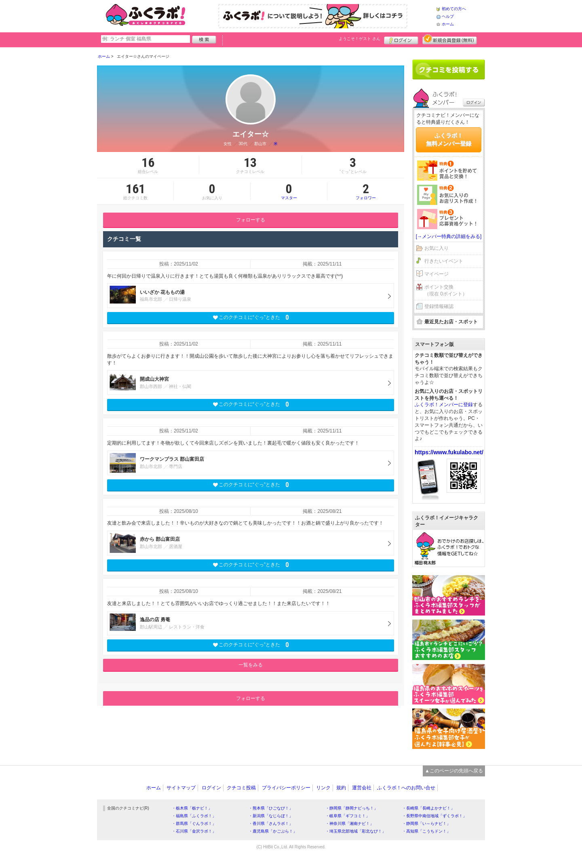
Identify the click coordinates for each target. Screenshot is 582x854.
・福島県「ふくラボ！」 (194, 816)
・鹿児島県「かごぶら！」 (273, 831)
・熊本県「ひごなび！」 (271, 808)
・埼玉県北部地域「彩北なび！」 (355, 831)
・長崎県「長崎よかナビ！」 (428, 808)
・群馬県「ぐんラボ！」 (194, 823)
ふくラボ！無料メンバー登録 (448, 139)
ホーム (448, 24)
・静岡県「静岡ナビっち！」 (351, 808)
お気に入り (436, 248)
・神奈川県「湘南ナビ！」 (349, 823)
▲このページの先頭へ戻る (454, 771)
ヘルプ (448, 16)
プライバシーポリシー (286, 788)
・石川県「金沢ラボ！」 (194, 831)
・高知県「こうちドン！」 (426, 831)
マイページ (436, 274)
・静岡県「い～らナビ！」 (426, 823)
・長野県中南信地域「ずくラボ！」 (434, 816)
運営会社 (361, 788)
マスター (289, 191)
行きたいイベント (443, 261)
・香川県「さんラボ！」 (271, 823)
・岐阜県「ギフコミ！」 (347, 816)
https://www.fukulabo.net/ (449, 452)
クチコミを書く (448, 69)
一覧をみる (250, 665)
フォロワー (365, 191)
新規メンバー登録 (449, 39)
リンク (323, 788)
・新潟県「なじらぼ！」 (271, 816)
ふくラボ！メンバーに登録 (444, 404)
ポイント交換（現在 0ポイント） (445, 290)
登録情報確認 (438, 306)
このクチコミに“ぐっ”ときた (251, 317)
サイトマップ (181, 788)
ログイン (401, 39)
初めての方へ (454, 8)
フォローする (250, 220)
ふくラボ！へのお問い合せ (406, 788)
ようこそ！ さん (359, 38)
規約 (341, 788)
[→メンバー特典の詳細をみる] (449, 236)
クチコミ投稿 (241, 788)
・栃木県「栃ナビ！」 (192, 808)
